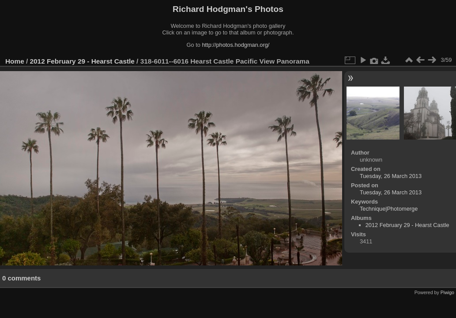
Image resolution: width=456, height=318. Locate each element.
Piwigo (447, 292)
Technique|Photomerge (389, 208)
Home (14, 61)
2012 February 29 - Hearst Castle (82, 61)
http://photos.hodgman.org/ (235, 45)
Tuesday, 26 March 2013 (391, 176)
